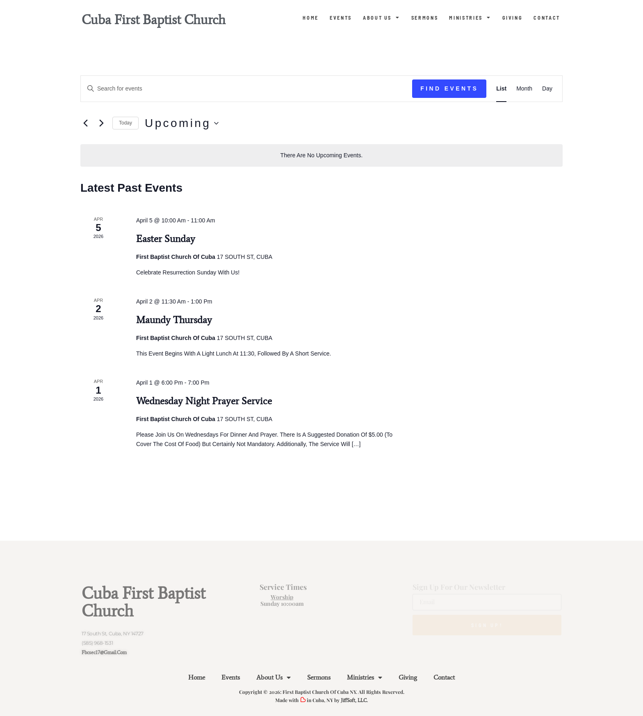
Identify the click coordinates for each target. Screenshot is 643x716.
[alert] (321, 155)
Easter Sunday (165, 239)
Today (125, 123)
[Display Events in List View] (501, 89)
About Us (381, 17)
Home (311, 17)
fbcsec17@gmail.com (104, 652)
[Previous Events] (85, 123)
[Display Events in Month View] (524, 89)
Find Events (449, 88)
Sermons (424, 17)
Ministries (470, 17)
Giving (512, 17)
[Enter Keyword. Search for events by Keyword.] (246, 89)
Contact (547, 17)
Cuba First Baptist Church (154, 19)
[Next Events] (101, 123)
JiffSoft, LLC (354, 700)
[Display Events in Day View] (547, 89)
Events (341, 17)
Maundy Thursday (174, 320)
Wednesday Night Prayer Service (204, 401)
